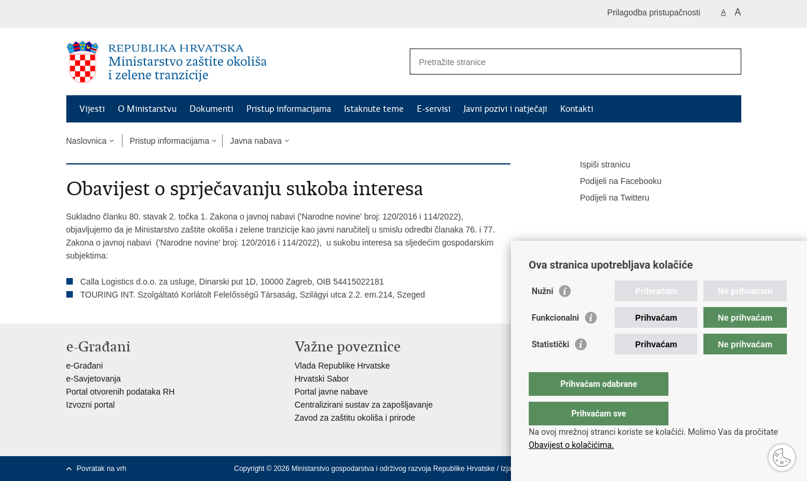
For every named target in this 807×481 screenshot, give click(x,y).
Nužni (542, 314)
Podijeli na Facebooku (613, 181)
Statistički (550, 368)
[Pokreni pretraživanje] (728, 61)
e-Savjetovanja (93, 378)
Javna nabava (255, 141)
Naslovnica (86, 141)
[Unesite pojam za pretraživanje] (562, 62)
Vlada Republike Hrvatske (342, 365)
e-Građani (84, 365)
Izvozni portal (90, 404)
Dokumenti (211, 109)
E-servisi (434, 109)
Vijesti (92, 109)
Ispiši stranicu (597, 165)
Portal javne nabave (331, 391)
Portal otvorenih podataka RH (120, 391)
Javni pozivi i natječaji (505, 109)
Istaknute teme (374, 109)
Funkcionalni (555, 341)
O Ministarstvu (147, 109)
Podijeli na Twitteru (607, 198)
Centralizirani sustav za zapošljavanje (364, 404)
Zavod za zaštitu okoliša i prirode (355, 417)
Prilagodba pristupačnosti (653, 12)
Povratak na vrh (102, 468)
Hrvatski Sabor (322, 378)
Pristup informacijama (288, 109)
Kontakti (576, 109)
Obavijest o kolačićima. (571, 445)
